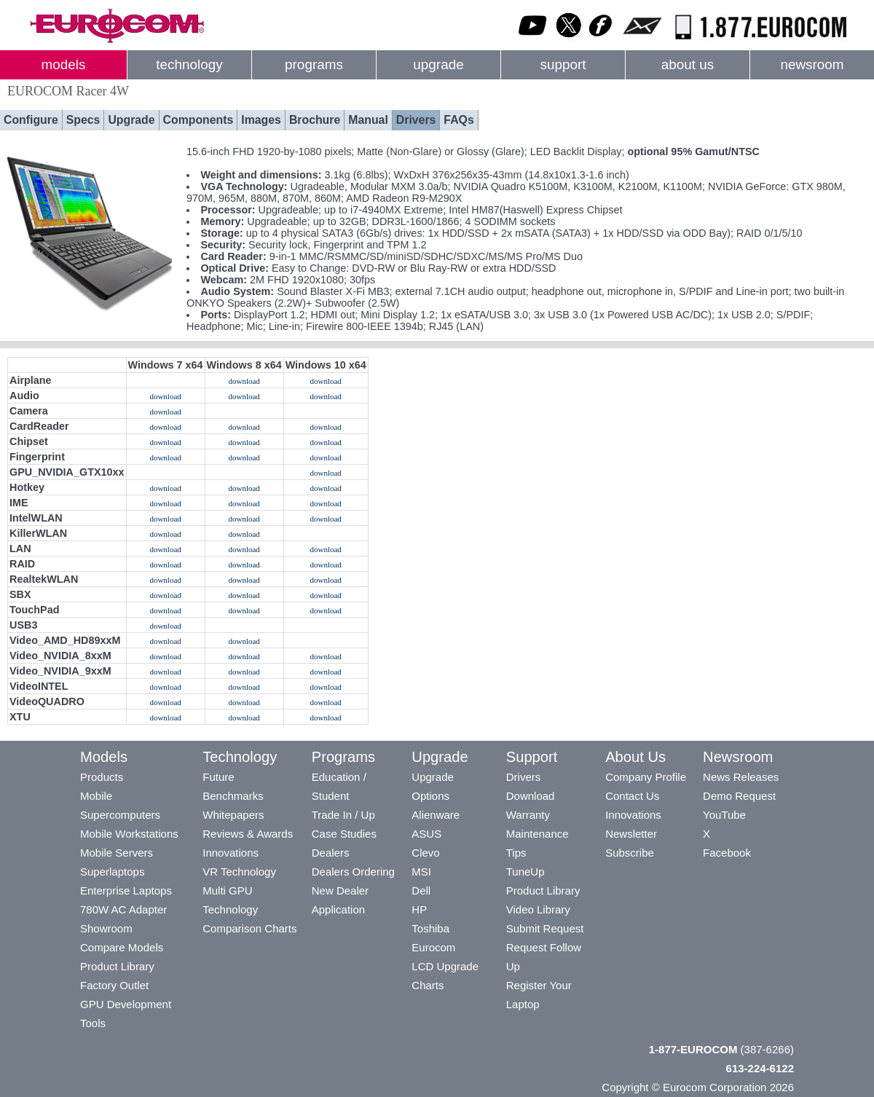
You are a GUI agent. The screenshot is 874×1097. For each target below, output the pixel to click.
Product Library (117, 966)
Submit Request (545, 928)
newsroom (811, 64)
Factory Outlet (114, 985)
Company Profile (645, 777)
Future (218, 777)
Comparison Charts (249, 928)
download (243, 381)
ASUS (426, 833)
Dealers (331, 852)
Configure (31, 120)
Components (198, 120)
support (563, 64)
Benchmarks (232, 796)
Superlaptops (112, 871)
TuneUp (525, 871)
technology (189, 64)
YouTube (724, 815)
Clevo (425, 852)
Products (101, 777)
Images (261, 120)
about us (687, 64)
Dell (421, 890)
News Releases (741, 777)
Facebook (727, 852)
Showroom (106, 928)
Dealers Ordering (353, 871)
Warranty (528, 815)
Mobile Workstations (129, 833)
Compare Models (121, 947)
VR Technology (239, 871)
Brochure (314, 120)
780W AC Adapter (123, 909)
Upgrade (131, 120)
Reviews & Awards (247, 833)
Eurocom (433, 947)
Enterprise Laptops (126, 890)
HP (419, 909)
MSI (421, 871)
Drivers (416, 120)
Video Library (538, 909)
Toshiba (430, 928)
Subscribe (629, 852)
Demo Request (739, 796)
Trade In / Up (343, 815)
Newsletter (631, 833)
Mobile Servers (116, 852)
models (64, 64)
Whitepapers (233, 815)
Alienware (436, 815)
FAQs (458, 120)
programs (314, 64)
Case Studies (344, 833)
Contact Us (632, 796)
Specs (83, 120)
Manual (368, 120)
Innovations (230, 852)
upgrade (438, 64)
